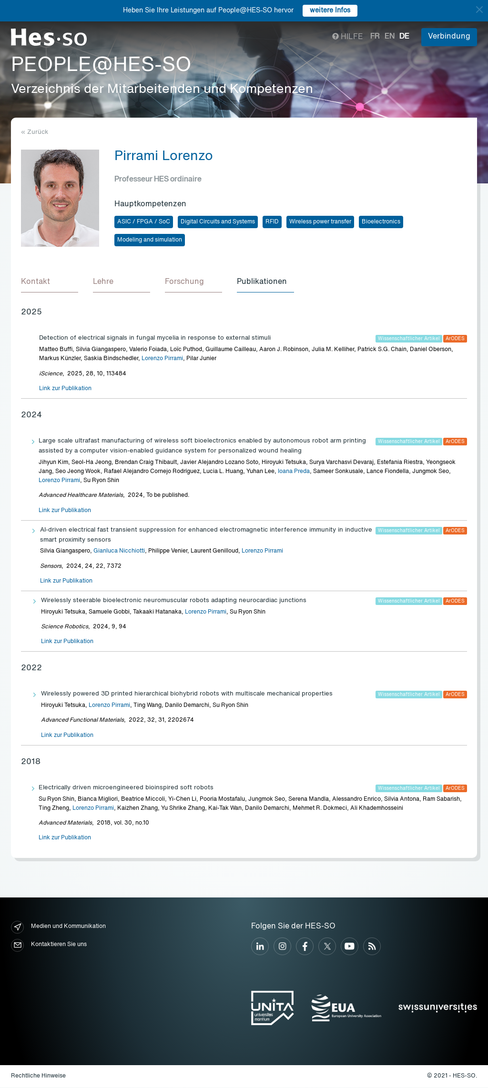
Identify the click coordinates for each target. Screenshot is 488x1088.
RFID (272, 222)
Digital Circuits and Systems (218, 222)
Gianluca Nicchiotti (119, 551)
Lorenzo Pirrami (162, 359)
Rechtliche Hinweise (38, 1076)
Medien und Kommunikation (58, 927)
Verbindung (449, 36)
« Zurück (34, 132)
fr (375, 36)
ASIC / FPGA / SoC (143, 222)
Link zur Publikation (65, 389)
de (404, 36)
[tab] (49, 283)
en (390, 36)
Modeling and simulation (149, 240)
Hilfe (347, 37)
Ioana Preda (294, 472)
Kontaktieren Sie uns (49, 945)
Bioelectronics (381, 222)
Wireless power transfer (320, 222)
